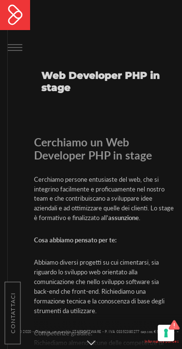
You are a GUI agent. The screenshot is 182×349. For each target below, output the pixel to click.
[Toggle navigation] (15, 46)
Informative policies (162, 341)
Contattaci (13, 312)
